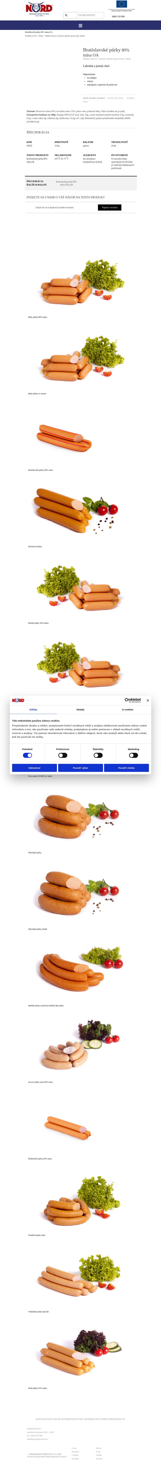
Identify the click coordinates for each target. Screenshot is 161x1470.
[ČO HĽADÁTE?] (90, 15)
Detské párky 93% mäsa (38, 623)
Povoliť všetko (126, 768)
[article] (80, 281)
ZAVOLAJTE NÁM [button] (115, 98)
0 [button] (112, 16)
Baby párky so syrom (37, 393)
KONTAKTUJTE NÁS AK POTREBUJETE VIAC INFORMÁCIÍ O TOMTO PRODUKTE (79, 1419)
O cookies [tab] (127, 709)
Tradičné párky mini (36, 1235)
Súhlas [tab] (33, 709)
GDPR (99, 1455)
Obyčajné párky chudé (37, 929)
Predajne (75, 1458)
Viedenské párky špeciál (38, 1311)
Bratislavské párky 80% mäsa (40, 470)
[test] (66, 183)
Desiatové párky (35, 546)
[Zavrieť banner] (148, 700)
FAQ (98, 1451)
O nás (74, 1448)
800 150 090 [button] (119, 16)
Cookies (75, 1455)
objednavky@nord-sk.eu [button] (37, 1439)
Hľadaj (71, 15)
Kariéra (99, 1458)
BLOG (99, 1448)
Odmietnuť (34, 768)
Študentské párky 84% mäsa (40, 1158)
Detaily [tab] (80, 709)
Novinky (75, 1451)
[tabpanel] (124, 16)
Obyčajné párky (35, 852)
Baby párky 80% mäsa (37, 317)
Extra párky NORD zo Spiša (40, 776)
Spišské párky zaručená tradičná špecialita (46, 1005)
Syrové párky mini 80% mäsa (40, 1082)
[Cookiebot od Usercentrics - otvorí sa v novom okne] (127, 700)
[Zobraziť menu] (80, 25)
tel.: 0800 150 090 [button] (34, 1435)
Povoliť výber (80, 768)
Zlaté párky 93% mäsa (37, 1388)
